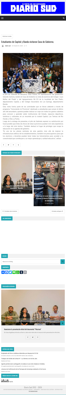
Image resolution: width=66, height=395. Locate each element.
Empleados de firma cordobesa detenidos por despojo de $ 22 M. (19, 353)
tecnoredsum (33, 391)
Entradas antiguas (57, 211)
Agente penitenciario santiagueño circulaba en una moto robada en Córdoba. (23, 364)
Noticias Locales (7, 36)
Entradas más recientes (10, 211)
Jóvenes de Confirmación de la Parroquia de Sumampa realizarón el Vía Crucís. (23, 369)
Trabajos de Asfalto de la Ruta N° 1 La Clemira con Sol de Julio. (19, 358)
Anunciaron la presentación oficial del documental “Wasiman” (22, 329)
